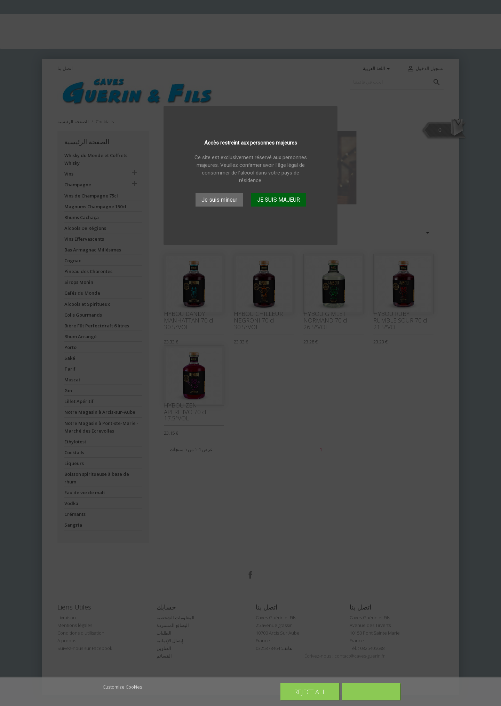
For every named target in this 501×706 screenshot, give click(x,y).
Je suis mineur (219, 199)
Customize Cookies (122, 687)
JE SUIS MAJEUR (278, 199)
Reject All (310, 691)
